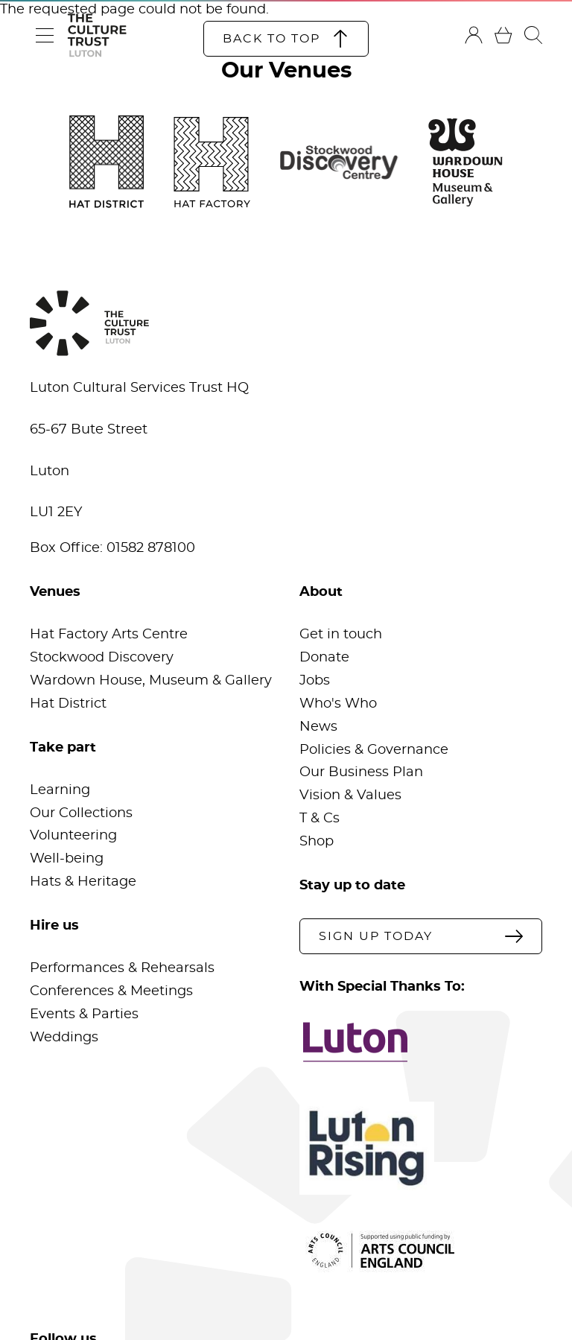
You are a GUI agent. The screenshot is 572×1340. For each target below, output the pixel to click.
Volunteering (73, 835)
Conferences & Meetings (111, 991)
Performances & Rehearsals (122, 968)
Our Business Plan (361, 772)
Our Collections (81, 813)
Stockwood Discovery (102, 657)
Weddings (64, 1037)
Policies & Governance (373, 750)
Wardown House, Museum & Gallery (151, 681)
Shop (316, 841)
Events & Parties (84, 1014)
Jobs (314, 681)
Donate (324, 657)
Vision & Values (350, 795)
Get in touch (340, 634)
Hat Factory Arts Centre (109, 634)
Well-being (67, 859)
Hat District (68, 704)
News (318, 727)
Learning (60, 790)
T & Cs (319, 818)
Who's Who (338, 704)
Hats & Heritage (83, 882)
